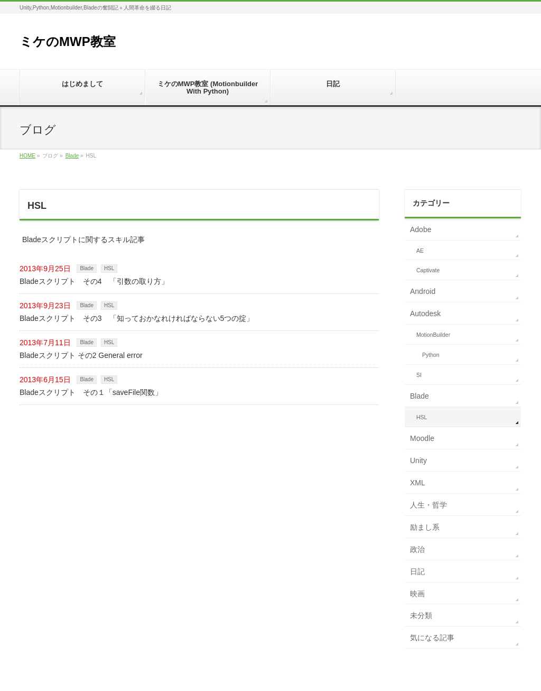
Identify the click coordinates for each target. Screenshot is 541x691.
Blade (72, 156)
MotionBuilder (433, 334)
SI (419, 375)
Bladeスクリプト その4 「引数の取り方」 (94, 281)
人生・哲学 (428, 505)
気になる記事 (432, 637)
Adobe (420, 229)
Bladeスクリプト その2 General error (81, 355)
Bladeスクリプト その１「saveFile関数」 (91, 392)
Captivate (428, 270)
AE (420, 250)
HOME (27, 156)
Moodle (422, 438)
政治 (417, 549)
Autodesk (425, 313)
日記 (417, 571)
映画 (417, 593)
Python (431, 355)
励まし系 (425, 527)
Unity (418, 460)
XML (417, 482)
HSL (109, 268)
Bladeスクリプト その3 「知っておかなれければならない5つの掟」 (137, 318)
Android (422, 291)
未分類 (421, 615)
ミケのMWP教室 (68, 41)
